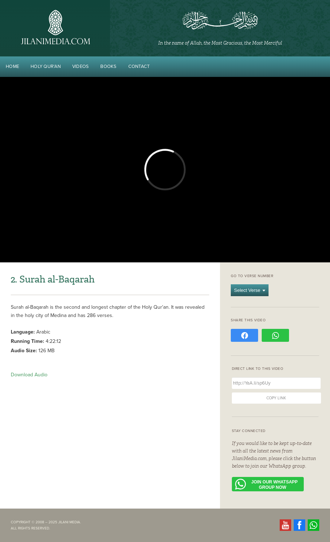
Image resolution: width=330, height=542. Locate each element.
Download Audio (29, 375)
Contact (139, 66)
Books (108, 66)
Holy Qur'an (46, 66)
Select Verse (249, 290)
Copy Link (276, 398)
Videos (80, 66)
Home (12, 66)
